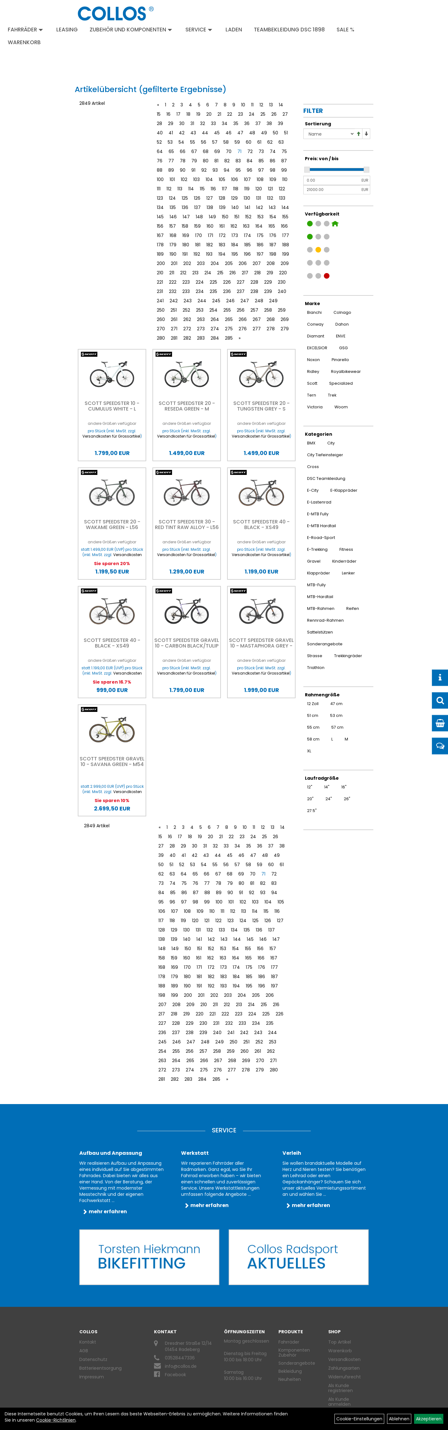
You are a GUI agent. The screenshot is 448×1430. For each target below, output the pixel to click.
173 (234, 235)
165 (271, 226)
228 (254, 282)
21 (219, 114)
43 (193, 133)
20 (209, 114)
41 (171, 133)
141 (247, 207)
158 (185, 226)
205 (229, 263)
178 (160, 245)
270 (161, 329)
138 (210, 207)
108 (260, 179)
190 (173, 254)
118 (235, 189)
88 (159, 170)
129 (234, 198)
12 (261, 105)
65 (171, 151)
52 (159, 142)
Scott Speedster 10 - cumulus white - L (112, 406)
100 (160, 179)
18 (188, 114)
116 (213, 189)
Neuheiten (289, 1379)
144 (285, 207)
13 (271, 105)
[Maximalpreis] (331, 189)
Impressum (91, 1377)
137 (197, 207)
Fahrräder (25, 29)
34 (224, 123)
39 (280, 123)
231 (160, 291)
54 (181, 142)
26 (274, 114)
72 (250, 151)
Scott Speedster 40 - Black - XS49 (261, 524)
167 (160, 235)
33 (213, 123)
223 (186, 282)
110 (284, 179)
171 (210, 235)
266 (243, 319)
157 (172, 226)
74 (273, 151)
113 (179, 189)
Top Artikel (339, 1342)
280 (161, 338)
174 (247, 235)
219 (270, 273)
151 (236, 217)
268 (271, 319)
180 (185, 245)
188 (285, 245)
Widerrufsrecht (344, 1377)
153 (260, 217)
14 (281, 105)
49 (264, 133)
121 (270, 189)
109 (272, 179)
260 (161, 319)
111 (159, 189)
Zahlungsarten (344, 1368)
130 (247, 198)
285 (229, 338)
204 (215, 263)
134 (160, 207)
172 (222, 235)
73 (261, 151)
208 (271, 263)
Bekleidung (290, 1371)
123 (160, 198)
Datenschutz (93, 1359)
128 (222, 198)
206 (243, 263)
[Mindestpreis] (331, 180)
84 (250, 161)
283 (201, 338)
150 (225, 217)
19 (198, 114)
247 (244, 301)
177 (285, 235)
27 (285, 114)
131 (258, 198)
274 (215, 329)
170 (198, 235)
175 (260, 235)
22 (229, 114)
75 (284, 151)
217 (245, 273)
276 (243, 329)
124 (172, 198)
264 (215, 319)
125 (185, 198)
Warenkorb (24, 42)
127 (209, 198)
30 (181, 123)
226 (227, 282)
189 (160, 254)
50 (275, 133)
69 (217, 151)
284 (215, 338)
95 (238, 170)
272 (187, 329)
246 (230, 301)
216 (232, 273)
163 (246, 226)
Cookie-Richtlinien (56, 1420)
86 (272, 161)
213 (195, 273)
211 (171, 273)
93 (215, 170)
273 (201, 329)
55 (192, 142)
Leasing (67, 29)
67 (194, 151)
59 (237, 142)
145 (160, 217)
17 (178, 114)
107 (247, 179)
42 (181, 133)
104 (209, 179)
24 (251, 114)
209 (285, 263)
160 (210, 226)
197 (260, 254)
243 (188, 301)
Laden (234, 29)
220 (283, 273)
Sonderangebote (296, 1363)
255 (227, 310)
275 (229, 329)
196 (247, 254)
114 (191, 189)
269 (285, 319)
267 (257, 319)
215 (220, 273)
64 (160, 151)
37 (258, 123)
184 (234, 245)
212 (183, 273)
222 (172, 282)
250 (161, 310)
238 (254, 291)
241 (160, 301)
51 (286, 133)
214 (207, 273)
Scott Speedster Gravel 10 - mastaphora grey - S (261, 646)
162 (234, 226)
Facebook (175, 1375)
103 (196, 179)
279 (285, 329)
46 (228, 133)
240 (282, 291)
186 (260, 245)
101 (172, 179)
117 (224, 189)
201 (174, 263)
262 (187, 319)
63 (281, 142)
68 (205, 151)
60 (248, 142)
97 (261, 170)
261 (174, 319)
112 (168, 189)
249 (273, 301)
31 (192, 123)
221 (160, 282)
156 (160, 226)
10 (243, 105)
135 (173, 207)
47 (240, 133)
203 (201, 263)
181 (197, 245)
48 (252, 133)
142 (259, 207)
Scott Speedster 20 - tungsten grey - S (261, 406)
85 (261, 161)
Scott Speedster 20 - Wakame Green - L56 (112, 524)
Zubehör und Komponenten (131, 29)
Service (198, 29)
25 (262, 114)
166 (284, 226)
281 (174, 338)
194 (222, 254)
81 (216, 161)
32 (202, 123)
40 (160, 133)
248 (259, 301)
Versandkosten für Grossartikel (111, 436)
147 (186, 217)
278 (271, 329)
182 (209, 245)
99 (284, 170)
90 (182, 170)
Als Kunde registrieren (340, 1388)
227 (241, 282)
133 (282, 198)
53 (170, 142)
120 (258, 189)
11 (252, 105)
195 (234, 254)
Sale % (345, 29)
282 (187, 338)
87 (284, 161)
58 (226, 142)
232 (172, 291)
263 (201, 319)
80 (205, 161)
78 (182, 161)
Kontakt (87, 1342)
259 (282, 310)
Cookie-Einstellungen (359, 1419)
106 (234, 179)
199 (285, 254)
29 (170, 123)
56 (203, 142)
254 (213, 310)
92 (204, 170)
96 (249, 170)
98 (272, 170)
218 (257, 273)
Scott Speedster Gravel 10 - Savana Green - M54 (112, 761)
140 (235, 207)
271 (174, 329)
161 (222, 226)
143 (272, 207)
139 (222, 207)
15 (159, 114)
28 (159, 123)
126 (197, 198)
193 (209, 254)
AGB (83, 1351)
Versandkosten (344, 1359)
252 (186, 310)
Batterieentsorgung (100, 1368)
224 (200, 282)
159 (197, 226)
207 (257, 263)
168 (173, 235)
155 (285, 217)
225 (213, 282)
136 (185, 207)
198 (272, 254)
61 (259, 142)
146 (173, 217)
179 (173, 245)
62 (270, 142)
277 (257, 329)
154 (272, 217)
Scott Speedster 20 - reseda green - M (187, 406)
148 (199, 217)
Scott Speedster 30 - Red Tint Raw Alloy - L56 (187, 524)
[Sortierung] (329, 133)
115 (202, 189)
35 (235, 123)
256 (241, 310)
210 (160, 273)
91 (193, 170)
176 (272, 235)
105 (222, 179)
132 (270, 198)
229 (268, 282)
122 (282, 189)
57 (214, 142)
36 (247, 123)
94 (227, 170)
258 (268, 310)
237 (241, 291)
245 (216, 301)
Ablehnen (399, 1419)
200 (161, 263)
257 (254, 310)
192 (197, 254)
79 (194, 161)
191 (185, 254)
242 (174, 301)
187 (272, 245)
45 (217, 133)
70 (228, 151)
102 (184, 179)
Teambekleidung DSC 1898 (289, 29)
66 (182, 151)
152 (248, 217)
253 (199, 310)
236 (227, 291)
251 (173, 310)
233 (186, 291)
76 (159, 161)
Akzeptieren (428, 1419)
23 (240, 114)
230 (282, 282)
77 (171, 161)
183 (222, 245)
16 (168, 114)
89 (171, 170)
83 (238, 161)
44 (205, 133)
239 (268, 291)
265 (229, 319)
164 (259, 226)
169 (185, 235)
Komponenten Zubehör (294, 1352)
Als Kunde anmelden (339, 1401)
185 (247, 245)
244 (202, 301)
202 (187, 263)
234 (200, 291)
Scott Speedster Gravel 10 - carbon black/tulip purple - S (186, 646)
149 (212, 217)
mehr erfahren (108, 1211)
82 (227, 161)
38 (269, 123)
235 (213, 291)
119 (247, 189)
